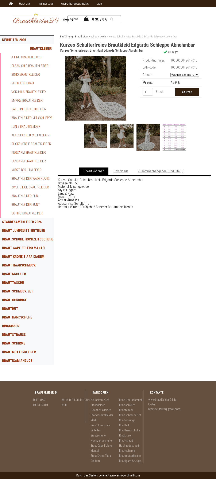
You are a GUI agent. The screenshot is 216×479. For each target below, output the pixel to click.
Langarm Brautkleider (28, 161)
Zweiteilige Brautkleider (30, 187)
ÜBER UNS (25, 3)
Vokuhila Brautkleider (28, 92)
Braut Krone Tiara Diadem (23, 257)
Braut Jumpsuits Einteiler (23, 231)
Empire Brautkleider (27, 101)
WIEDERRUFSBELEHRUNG (75, 3)
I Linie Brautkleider (25, 127)
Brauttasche (13, 283)
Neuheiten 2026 (14, 40)
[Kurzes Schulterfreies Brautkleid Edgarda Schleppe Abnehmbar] (95, 58)
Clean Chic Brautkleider (30, 66)
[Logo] (36, 18)
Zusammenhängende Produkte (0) (161, 171)
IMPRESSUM (46, 3)
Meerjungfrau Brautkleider (22, 84)
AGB (99, 3)
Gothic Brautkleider (27, 213)
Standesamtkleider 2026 (22, 222)
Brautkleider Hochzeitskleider (37, 50)
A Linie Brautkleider (26, 57)
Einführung (66, 36)
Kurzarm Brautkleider (28, 153)
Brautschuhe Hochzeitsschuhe (27, 239)
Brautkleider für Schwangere (24, 197)
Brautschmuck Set (17, 291)
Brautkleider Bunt (25, 205)
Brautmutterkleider (19, 352)
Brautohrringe (14, 300)
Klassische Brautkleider (30, 135)
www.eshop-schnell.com (125, 475)
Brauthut (10, 309)
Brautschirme (13, 343)
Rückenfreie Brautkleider (31, 144)
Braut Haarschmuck (19, 265)
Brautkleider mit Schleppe (32, 118)
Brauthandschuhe (17, 317)
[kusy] (148, 92)
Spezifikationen (94, 171)
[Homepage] (10, 3)
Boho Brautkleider (25, 75)
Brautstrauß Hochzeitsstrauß (17, 336)
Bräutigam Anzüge (17, 361)
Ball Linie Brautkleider (28, 109)
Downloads (121, 171)
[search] (116, 19)
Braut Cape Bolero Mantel (24, 248)
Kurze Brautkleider (26, 170)
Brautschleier (14, 274)
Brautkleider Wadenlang (30, 179)
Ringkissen (10, 326)
